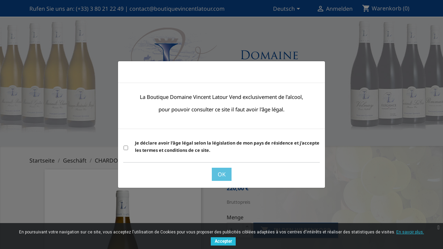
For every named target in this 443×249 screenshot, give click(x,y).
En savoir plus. (410, 232)
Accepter (223, 241)
